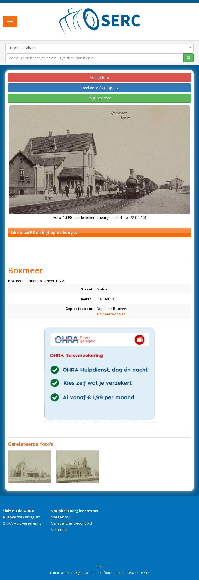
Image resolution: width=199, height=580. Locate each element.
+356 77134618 (137, 572)
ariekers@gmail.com (77, 572)
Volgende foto (99, 97)
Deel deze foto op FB (99, 87)
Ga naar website (111, 313)
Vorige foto (99, 77)
